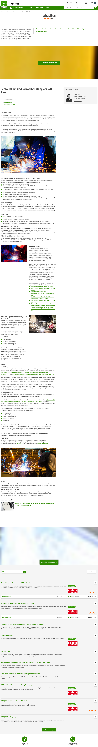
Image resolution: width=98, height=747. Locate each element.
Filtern (91, 572)
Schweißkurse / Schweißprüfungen (79, 29)
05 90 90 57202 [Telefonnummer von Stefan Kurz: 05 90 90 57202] (82, 96)
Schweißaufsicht (41, 31)
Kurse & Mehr (17, 8)
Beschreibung (8, 102)
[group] (49, 18)
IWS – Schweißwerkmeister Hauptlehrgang (16, 685)
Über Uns (39, 7)
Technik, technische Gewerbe (17, 11)
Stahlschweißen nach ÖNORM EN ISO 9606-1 (43, 286)
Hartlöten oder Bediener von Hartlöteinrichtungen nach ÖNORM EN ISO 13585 (42, 293)
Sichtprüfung (20, 443)
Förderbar (71, 586)
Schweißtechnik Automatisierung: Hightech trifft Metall (21, 674)
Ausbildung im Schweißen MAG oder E (15, 583)
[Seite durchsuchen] (80, 7)
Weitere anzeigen (49, 729)
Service (31, 7)
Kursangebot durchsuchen (49, 62)
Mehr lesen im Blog (9, 104)
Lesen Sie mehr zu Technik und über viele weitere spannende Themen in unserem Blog (34, 504)
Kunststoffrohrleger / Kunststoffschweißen (49, 29)
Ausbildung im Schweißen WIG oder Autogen (17, 603)
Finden (95, 8)
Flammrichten (6, 651)
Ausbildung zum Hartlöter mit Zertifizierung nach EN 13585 (22, 624)
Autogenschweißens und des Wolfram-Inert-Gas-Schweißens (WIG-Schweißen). (33, 374)
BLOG (47, 7)
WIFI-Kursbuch (4, 11)
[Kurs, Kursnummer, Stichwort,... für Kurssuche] (14, 572)
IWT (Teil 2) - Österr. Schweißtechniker (15, 701)
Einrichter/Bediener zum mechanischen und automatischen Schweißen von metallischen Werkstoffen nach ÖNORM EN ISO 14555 (43, 305)
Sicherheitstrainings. (43, 443)
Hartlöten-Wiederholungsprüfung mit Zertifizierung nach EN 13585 (25, 662)
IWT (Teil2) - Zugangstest (10, 717)
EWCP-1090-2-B (7, 635)
